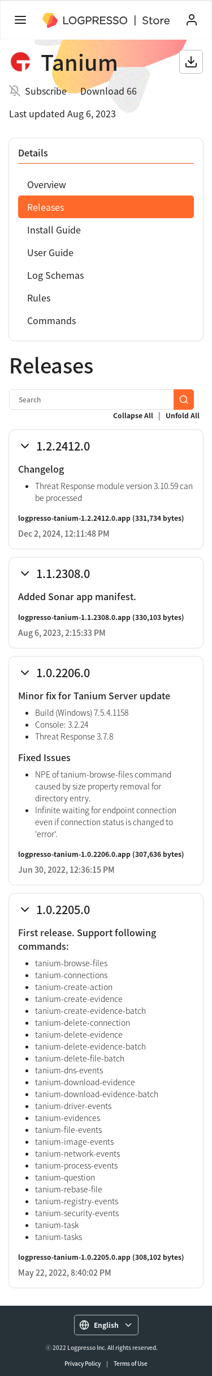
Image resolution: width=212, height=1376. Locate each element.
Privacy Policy (82, 1363)
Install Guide (54, 229)
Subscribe (46, 90)
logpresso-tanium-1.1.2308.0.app (74, 617)
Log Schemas (55, 275)
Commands (51, 320)
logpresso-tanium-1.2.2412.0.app (74, 518)
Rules (38, 297)
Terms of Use (131, 1363)
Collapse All (133, 415)
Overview (46, 184)
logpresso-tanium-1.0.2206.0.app (74, 854)
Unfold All (183, 415)
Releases (45, 207)
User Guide (50, 252)
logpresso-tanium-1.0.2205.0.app (74, 1257)
